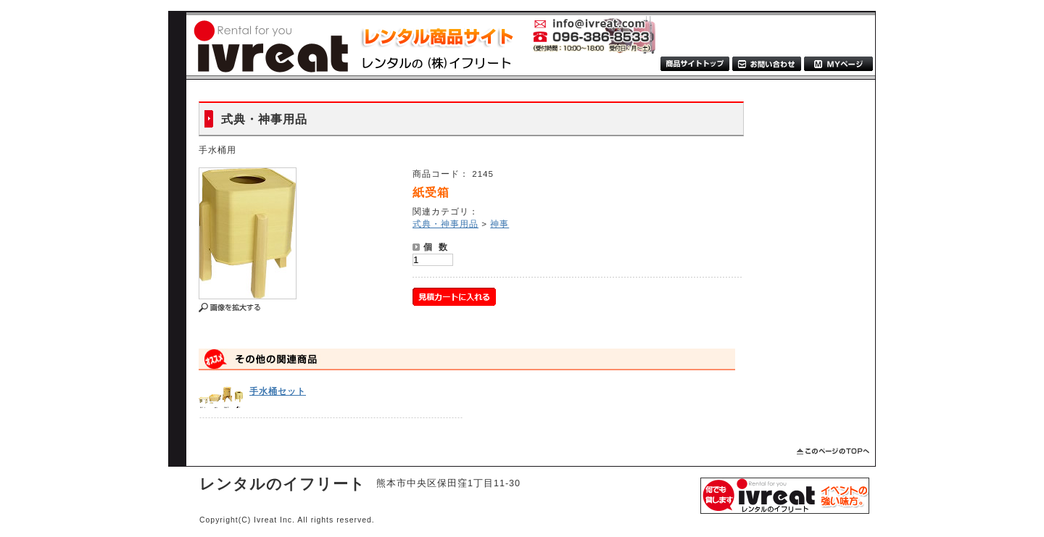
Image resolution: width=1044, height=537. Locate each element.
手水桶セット (277, 391)
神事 (499, 223)
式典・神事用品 (445, 223)
